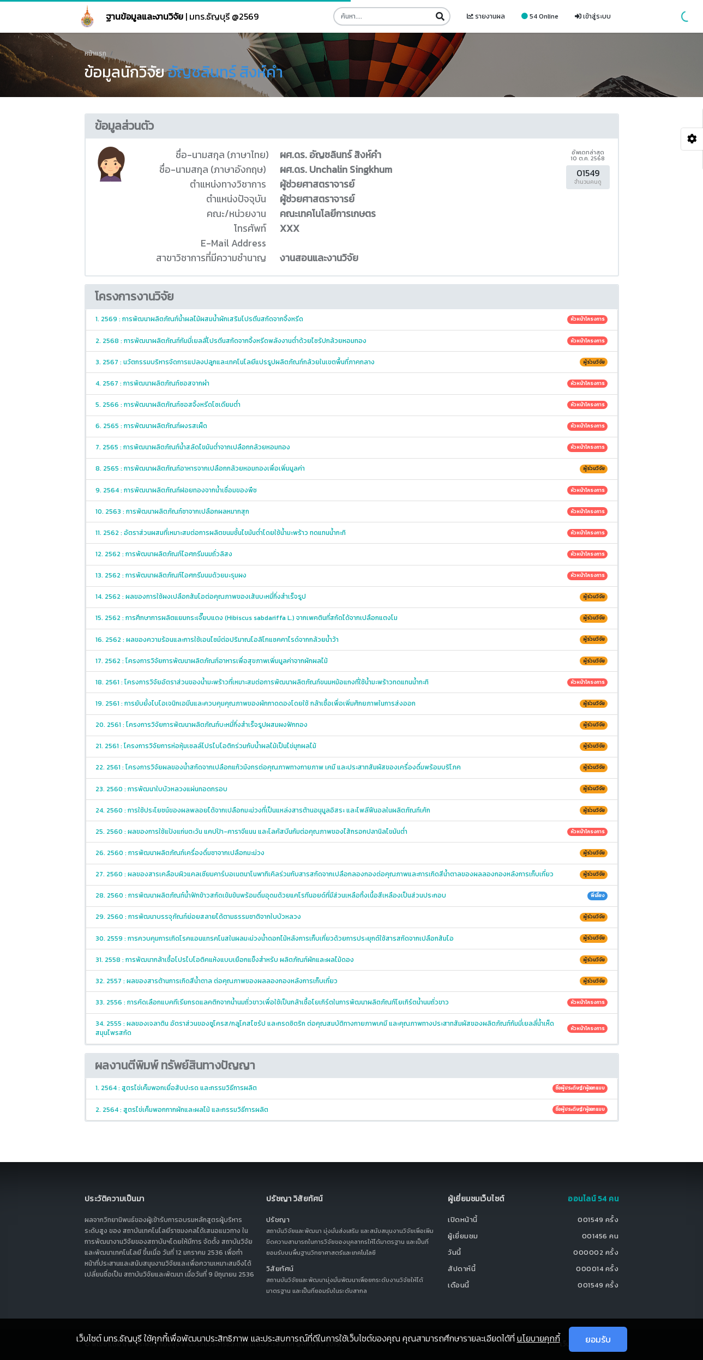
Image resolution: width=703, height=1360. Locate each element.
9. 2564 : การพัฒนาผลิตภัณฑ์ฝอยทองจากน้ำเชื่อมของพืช (351, 490)
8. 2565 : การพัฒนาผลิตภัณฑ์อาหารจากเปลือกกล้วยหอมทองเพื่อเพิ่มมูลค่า (351, 468)
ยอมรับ (598, 1339)
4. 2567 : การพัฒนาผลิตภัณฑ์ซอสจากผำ (351, 383)
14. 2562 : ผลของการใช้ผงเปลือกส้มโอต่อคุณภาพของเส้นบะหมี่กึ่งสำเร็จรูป (351, 596)
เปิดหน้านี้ (463, 1219)
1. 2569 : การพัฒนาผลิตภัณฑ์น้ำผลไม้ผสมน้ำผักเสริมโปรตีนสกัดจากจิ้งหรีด (351, 319)
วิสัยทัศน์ (280, 1268)
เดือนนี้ (459, 1285)
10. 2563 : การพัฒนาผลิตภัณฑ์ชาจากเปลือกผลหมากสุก (351, 511)
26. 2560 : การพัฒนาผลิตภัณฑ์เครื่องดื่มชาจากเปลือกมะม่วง (351, 853)
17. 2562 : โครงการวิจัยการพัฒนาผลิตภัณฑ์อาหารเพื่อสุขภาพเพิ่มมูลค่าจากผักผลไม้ (351, 661)
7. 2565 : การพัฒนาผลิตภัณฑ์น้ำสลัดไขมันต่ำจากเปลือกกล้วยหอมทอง (351, 447)
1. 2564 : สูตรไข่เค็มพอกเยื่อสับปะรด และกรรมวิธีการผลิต (351, 1088)
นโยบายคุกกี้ (538, 1338)
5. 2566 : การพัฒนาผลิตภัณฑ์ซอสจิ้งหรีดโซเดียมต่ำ (351, 405)
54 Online (539, 16)
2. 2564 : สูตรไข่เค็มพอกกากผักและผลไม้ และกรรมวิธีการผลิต (351, 1110)
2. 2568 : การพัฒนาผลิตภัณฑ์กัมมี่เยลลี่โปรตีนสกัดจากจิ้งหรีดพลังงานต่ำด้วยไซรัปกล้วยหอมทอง (351, 341)
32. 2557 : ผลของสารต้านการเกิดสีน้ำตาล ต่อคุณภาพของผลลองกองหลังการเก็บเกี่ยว (351, 981)
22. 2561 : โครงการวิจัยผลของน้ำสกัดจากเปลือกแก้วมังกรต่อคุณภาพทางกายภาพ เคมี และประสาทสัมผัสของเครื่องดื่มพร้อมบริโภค (351, 767)
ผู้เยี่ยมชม (463, 1236)
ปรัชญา (278, 1219)
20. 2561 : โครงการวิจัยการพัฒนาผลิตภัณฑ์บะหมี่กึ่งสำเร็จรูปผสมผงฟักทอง (351, 725)
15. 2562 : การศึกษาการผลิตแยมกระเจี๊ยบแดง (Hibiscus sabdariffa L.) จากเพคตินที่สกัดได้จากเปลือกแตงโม (351, 618)
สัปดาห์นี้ (462, 1268)
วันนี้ (454, 1252)
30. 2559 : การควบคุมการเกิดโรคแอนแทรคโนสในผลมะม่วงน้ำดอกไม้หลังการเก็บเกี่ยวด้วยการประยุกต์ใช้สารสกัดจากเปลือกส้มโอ (351, 938)
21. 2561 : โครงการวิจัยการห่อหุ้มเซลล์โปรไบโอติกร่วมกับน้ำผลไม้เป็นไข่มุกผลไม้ (351, 746)
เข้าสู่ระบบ (593, 16)
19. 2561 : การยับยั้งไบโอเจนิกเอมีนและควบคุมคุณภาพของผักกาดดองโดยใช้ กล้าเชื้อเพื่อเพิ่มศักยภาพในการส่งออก (351, 703)
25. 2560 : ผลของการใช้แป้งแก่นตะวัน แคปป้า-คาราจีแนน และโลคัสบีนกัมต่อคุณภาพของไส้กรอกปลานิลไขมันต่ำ (351, 832)
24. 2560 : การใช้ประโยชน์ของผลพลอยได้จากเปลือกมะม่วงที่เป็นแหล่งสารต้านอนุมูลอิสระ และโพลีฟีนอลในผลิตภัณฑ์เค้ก (351, 810)
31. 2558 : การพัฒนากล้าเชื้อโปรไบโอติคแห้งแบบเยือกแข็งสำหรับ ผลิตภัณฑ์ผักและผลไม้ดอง (351, 960)
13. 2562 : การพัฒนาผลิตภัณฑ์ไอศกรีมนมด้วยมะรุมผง (351, 575)
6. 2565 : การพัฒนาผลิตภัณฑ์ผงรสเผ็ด (351, 426)
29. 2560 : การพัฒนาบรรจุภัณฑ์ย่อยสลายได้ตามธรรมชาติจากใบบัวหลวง (351, 917)
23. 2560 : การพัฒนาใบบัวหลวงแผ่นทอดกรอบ (351, 789)
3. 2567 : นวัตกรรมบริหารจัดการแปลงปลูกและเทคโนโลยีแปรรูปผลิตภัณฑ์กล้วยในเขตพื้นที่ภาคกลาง (351, 362)
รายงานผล (486, 16)
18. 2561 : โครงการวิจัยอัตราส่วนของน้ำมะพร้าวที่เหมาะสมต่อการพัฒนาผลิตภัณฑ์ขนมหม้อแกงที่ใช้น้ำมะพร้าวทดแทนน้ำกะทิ (351, 682)
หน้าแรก (95, 53)
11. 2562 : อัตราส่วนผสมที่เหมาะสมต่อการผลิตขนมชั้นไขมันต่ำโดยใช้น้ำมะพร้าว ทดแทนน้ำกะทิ (351, 533)
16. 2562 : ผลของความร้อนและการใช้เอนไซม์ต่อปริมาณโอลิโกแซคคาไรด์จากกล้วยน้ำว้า (351, 640)
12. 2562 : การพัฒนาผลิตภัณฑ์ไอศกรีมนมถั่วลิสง (351, 554)
